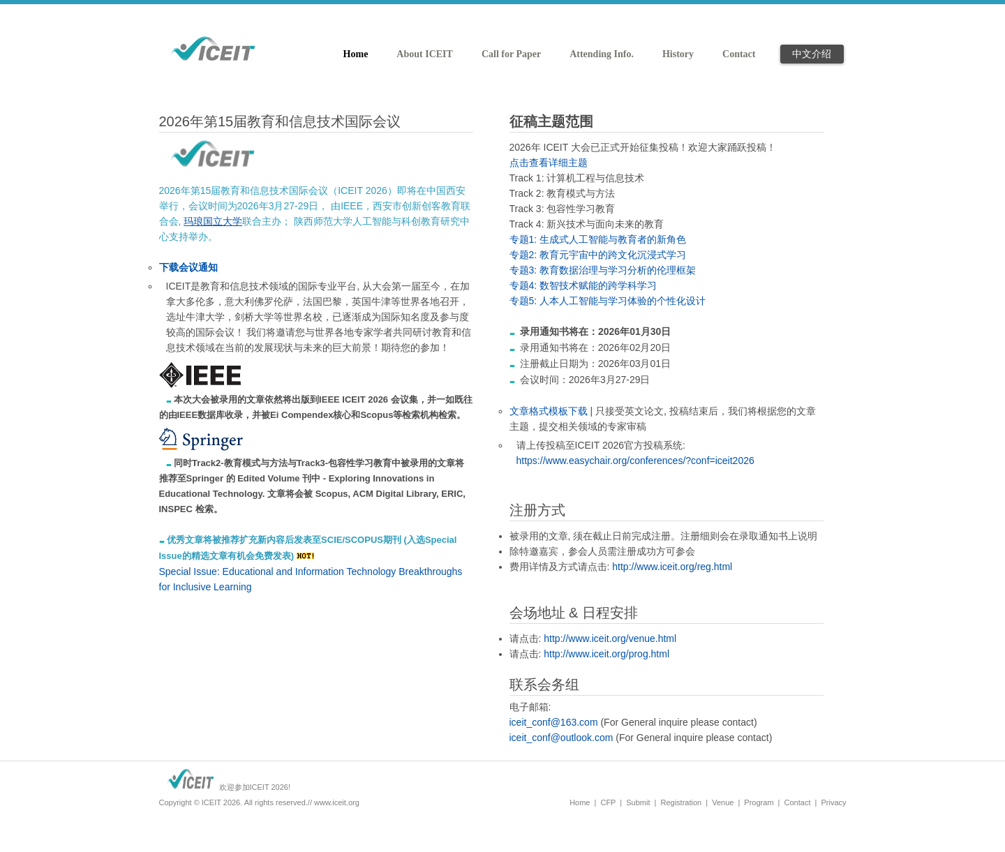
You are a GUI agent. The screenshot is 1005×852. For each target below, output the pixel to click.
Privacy (833, 802)
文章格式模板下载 (548, 411)
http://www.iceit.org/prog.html (606, 653)
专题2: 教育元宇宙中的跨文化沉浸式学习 (598, 254)
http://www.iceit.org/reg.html (672, 566)
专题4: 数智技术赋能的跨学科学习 (583, 285)
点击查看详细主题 (548, 162)
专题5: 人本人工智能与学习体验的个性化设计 (607, 300)
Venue (723, 802)
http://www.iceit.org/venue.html (610, 638)
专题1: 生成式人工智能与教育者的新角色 (598, 239)
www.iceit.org (336, 802)
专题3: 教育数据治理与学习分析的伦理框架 (603, 270)
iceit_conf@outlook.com (561, 737)
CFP (608, 802)
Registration (680, 802)
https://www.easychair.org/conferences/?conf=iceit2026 (635, 460)
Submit (638, 802)
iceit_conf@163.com (553, 722)
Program (758, 802)
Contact (797, 802)
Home (580, 802)
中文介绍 (811, 53)
